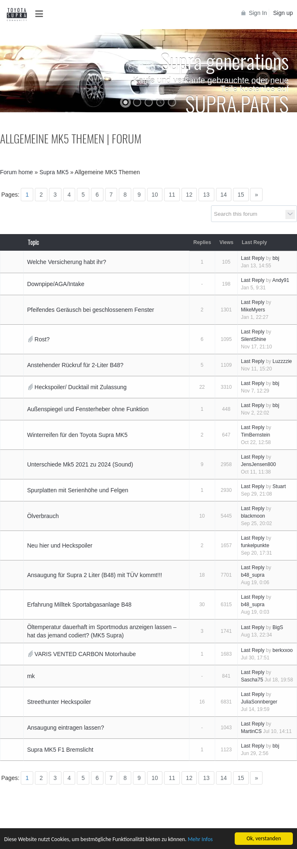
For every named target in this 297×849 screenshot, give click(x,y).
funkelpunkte (255, 545)
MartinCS (251, 731)
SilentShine (253, 339)
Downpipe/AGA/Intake (55, 284)
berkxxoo (282, 650)
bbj (275, 258)
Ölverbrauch (43, 516)
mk (31, 676)
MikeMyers (253, 310)
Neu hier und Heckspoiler (59, 545)
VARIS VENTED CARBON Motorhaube (85, 654)
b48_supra (253, 575)
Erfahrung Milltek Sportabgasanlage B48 (79, 604)
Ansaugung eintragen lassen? (65, 727)
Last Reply (253, 258)
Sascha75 (252, 680)
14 (224, 194)
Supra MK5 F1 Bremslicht (60, 749)
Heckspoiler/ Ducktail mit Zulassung (80, 387)
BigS (277, 627)
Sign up (283, 13)
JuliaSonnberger (259, 702)
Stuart (279, 486)
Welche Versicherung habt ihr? (66, 262)
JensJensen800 (258, 464)
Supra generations (224, 60)
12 (189, 194)
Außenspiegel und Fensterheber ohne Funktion (88, 409)
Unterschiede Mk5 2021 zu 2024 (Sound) (80, 464)
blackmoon (253, 516)
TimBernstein (255, 435)
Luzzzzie (282, 361)
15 (241, 194)
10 (155, 194)
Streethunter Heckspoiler (59, 701)
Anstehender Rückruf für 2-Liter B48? (75, 365)
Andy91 (280, 280)
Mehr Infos (200, 839)
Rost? (42, 339)
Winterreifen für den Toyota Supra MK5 (77, 435)
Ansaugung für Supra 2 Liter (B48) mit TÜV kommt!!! (94, 575)
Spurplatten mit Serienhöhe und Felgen (77, 490)
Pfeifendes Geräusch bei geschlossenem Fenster (90, 309)
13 (206, 194)
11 (172, 194)
